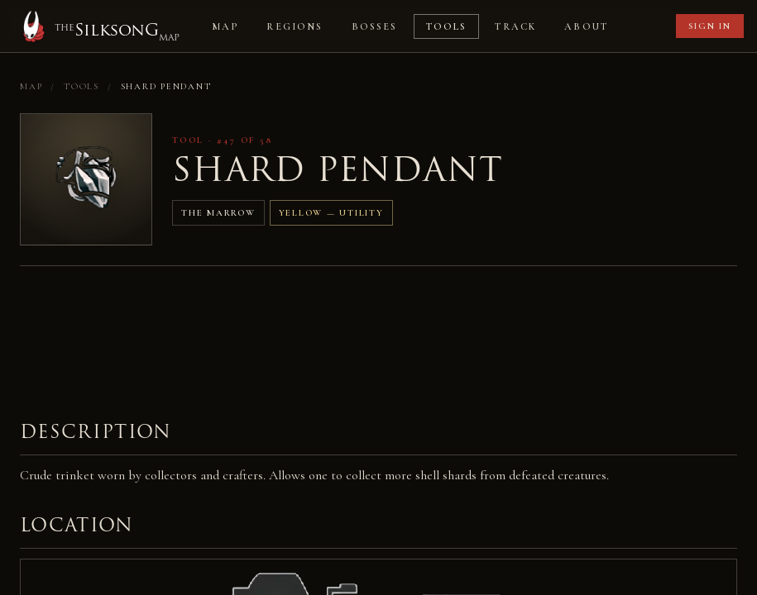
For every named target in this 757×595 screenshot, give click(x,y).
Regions (294, 26)
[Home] (98, 26)
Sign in (709, 26)
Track (515, 26)
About (586, 26)
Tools (446, 26)
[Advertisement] (321, 330)
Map (225, 26)
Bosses (375, 26)
